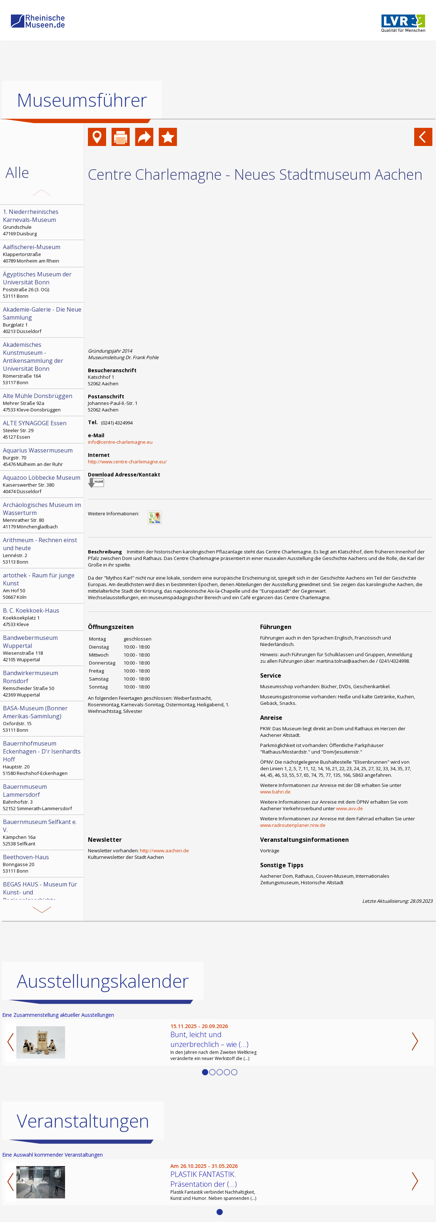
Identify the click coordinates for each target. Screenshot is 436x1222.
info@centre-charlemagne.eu (120, 442)
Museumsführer (82, 100)
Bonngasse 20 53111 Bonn (42, 863)
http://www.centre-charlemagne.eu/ (127, 461)
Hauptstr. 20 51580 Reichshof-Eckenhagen (42, 757)
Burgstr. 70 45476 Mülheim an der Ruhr (42, 456)
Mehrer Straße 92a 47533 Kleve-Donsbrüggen (42, 402)
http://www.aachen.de (164, 850)
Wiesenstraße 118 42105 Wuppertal (42, 648)
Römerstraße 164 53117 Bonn (42, 363)
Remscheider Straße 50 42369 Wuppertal (42, 683)
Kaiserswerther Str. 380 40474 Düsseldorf (42, 484)
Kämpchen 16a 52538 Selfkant (42, 832)
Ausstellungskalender (103, 981)
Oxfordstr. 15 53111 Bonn (42, 718)
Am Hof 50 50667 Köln (42, 585)
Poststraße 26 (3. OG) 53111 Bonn (42, 284)
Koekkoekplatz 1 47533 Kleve (42, 617)
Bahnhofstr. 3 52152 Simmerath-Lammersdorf (42, 797)
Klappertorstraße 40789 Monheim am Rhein (42, 253)
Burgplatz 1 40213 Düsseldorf (42, 319)
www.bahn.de (275, 791)
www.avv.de (349, 808)
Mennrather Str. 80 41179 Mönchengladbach (42, 515)
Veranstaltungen (83, 1120)
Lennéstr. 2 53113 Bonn (42, 550)
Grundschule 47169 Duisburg (42, 222)
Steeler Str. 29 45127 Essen (42, 429)
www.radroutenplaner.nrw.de (293, 825)
